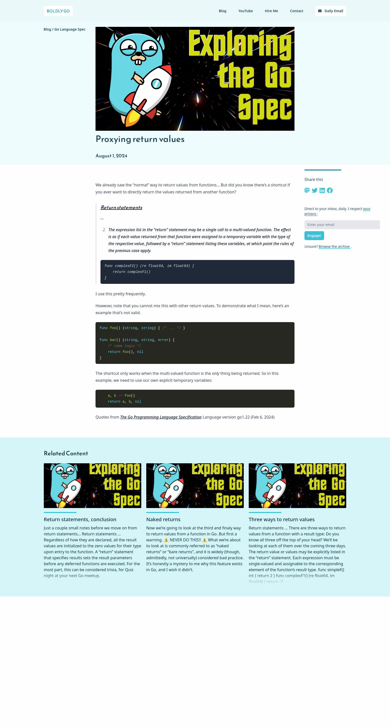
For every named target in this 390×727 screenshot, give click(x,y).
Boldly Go (58, 11)
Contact (296, 10)
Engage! (314, 235)
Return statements (121, 207)
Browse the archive (334, 246)
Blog (223, 10)
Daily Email (330, 10)
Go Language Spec (70, 29)
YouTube (245, 10)
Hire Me (271, 10)
